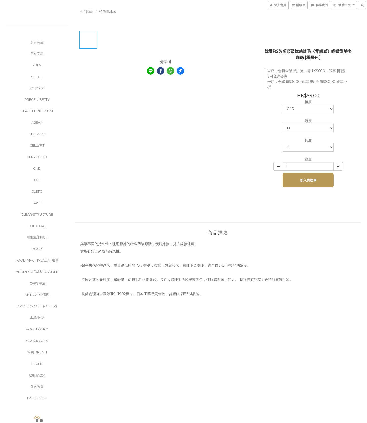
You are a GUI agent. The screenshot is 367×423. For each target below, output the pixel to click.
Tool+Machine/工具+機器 (37, 260)
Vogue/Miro (37, 329)
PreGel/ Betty (37, 99)
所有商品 (37, 42)
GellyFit (37, 145)
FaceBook (37, 398)
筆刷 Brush (37, 352)
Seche (37, 364)
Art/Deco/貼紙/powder (37, 272)
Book (37, 249)
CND (37, 168)
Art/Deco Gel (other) (37, 306)
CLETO (37, 191)
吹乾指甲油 (37, 283)
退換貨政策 (37, 375)
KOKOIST (37, 88)
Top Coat (37, 226)
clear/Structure (37, 214)
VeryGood (37, 157)
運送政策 (37, 386)
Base (37, 203)
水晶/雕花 (37, 318)
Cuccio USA (37, 341)
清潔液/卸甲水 (37, 237)
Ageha (37, 122)
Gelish (37, 76)
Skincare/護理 (37, 295)
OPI (37, 180)
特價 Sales (107, 11)
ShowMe (37, 134)
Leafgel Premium (37, 111)
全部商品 (87, 11)
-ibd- (37, 65)
